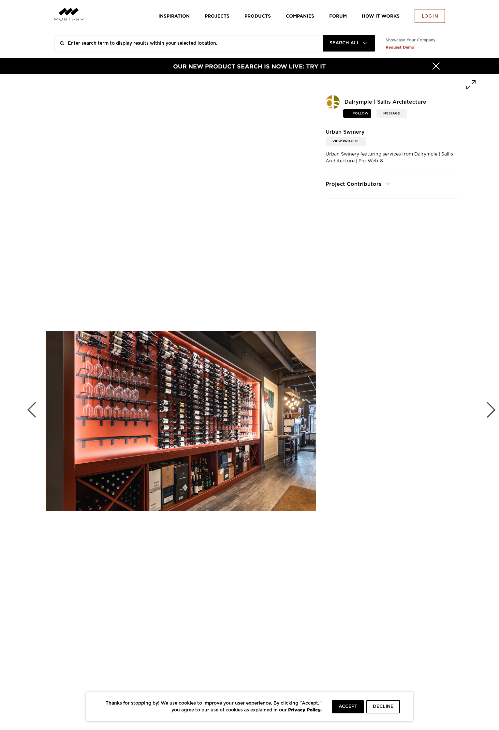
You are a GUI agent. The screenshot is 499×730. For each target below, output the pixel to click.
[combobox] (349, 43)
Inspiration (174, 15)
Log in (430, 16)
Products (257, 15)
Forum (338, 15)
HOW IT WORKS (381, 15)
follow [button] (360, 113)
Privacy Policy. (305, 709)
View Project (345, 141)
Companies (300, 15)
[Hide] (436, 66)
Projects (217, 15)
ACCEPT (348, 706)
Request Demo (400, 47)
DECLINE (383, 706)
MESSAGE (391, 113)
